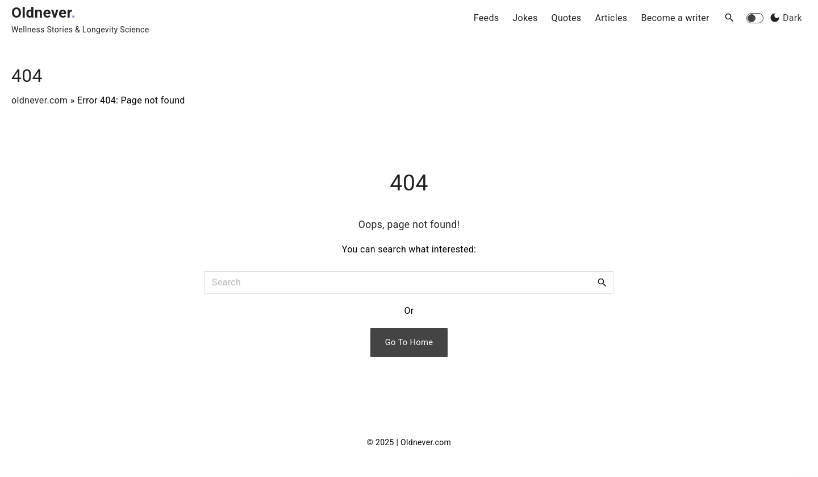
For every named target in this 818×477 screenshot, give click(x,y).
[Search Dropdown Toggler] (729, 18)
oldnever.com (39, 100)
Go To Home (409, 342)
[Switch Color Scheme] (784, 18)
